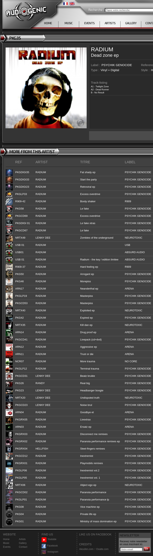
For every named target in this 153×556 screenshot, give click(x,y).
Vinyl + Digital (110, 70)
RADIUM (102, 49)
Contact (23, 546)
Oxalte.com (102, 549)
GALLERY (130, 23)
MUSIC (69, 23)
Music (6, 543)
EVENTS (89, 23)
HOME (48, 23)
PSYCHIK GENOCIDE (116, 65)
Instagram (50, 552)
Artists (22, 539)
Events (7, 546)
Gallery (23, 543)
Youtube (49, 539)
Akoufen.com (86, 549)
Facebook (50, 546)
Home (6, 539)
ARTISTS (110, 23)
